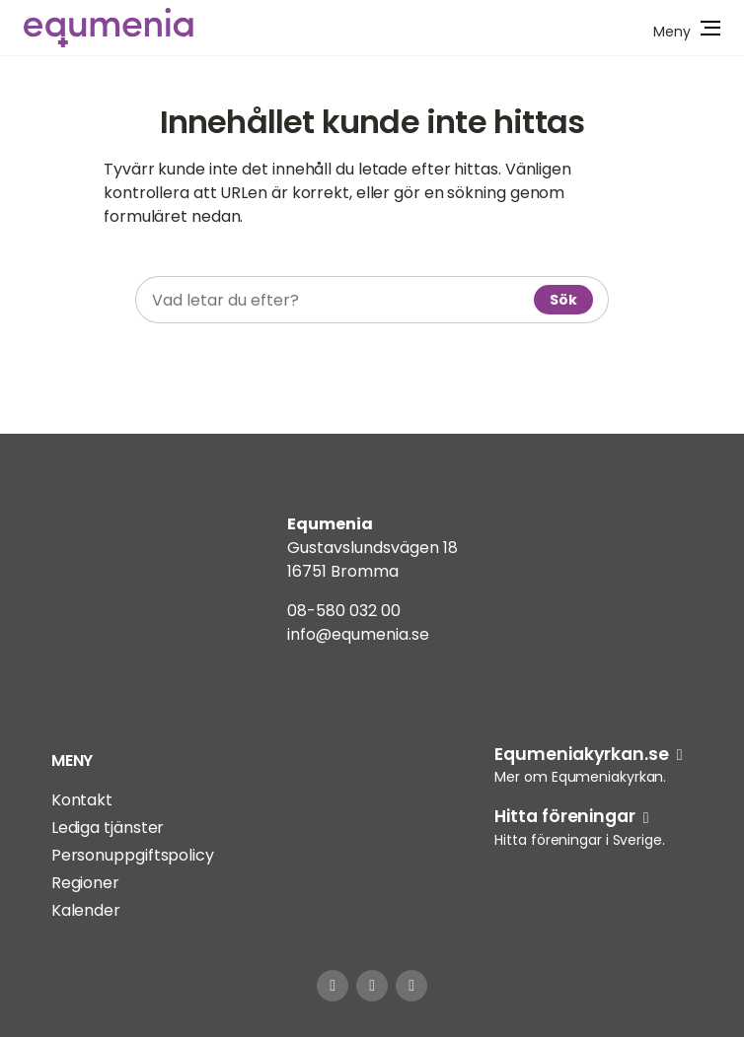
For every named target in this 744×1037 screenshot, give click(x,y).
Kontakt (81, 800)
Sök (563, 300)
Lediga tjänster (108, 827)
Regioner (85, 882)
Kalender (85, 910)
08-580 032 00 (344, 610)
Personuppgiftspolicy (132, 855)
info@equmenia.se (358, 634)
